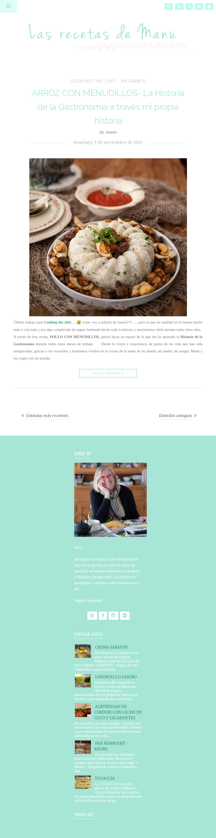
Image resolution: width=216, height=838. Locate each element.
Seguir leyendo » (108, 373)
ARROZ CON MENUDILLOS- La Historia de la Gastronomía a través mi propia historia (108, 107)
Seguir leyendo (88, 600)
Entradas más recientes (47, 415)
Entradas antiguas (175, 415)
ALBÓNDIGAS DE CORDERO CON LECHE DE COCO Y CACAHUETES (118, 712)
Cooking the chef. (58, 322)
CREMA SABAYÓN (111, 647)
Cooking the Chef (93, 81)
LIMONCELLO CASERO (116, 677)
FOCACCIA (105, 778)
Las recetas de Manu (108, 33)
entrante (133, 81)
